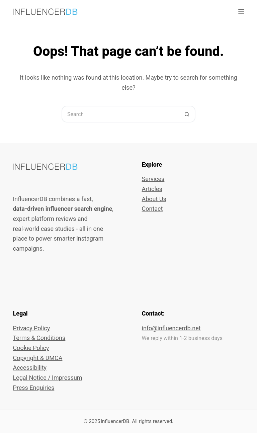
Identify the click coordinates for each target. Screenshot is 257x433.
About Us (154, 198)
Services (153, 178)
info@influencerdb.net (171, 328)
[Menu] (241, 12)
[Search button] (187, 114)
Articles (152, 188)
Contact (152, 208)
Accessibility (30, 367)
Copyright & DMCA (37, 357)
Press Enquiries (33, 387)
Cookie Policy (31, 347)
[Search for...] (120, 114)
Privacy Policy (31, 328)
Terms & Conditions (39, 337)
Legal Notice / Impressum (47, 377)
